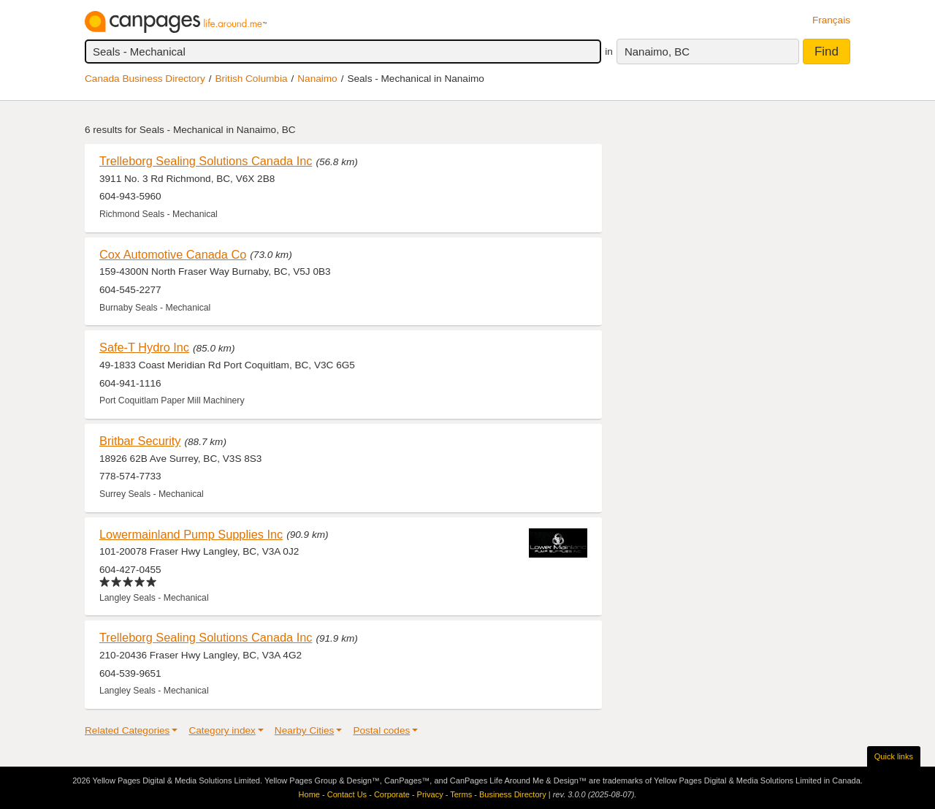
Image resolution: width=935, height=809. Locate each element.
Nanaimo (317, 78)
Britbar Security (140, 440)
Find (826, 51)
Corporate (392, 794)
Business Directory (512, 794)
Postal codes (381, 730)
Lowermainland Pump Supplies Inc (191, 534)
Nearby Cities (305, 730)
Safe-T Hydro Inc (144, 347)
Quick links (893, 756)
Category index (221, 730)
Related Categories (127, 730)
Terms (461, 794)
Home (309, 794)
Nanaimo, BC (657, 51)
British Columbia (251, 78)
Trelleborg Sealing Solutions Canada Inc (205, 160)
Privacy (430, 794)
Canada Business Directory (145, 78)
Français (831, 20)
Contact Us (347, 794)
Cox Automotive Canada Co (172, 254)
